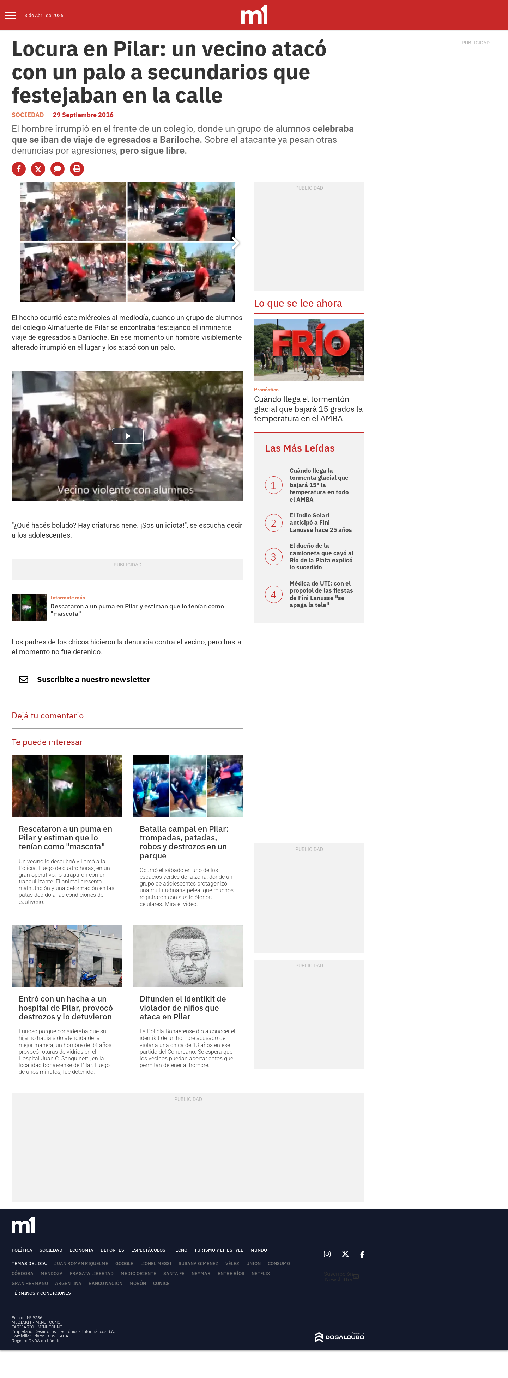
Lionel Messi (155, 1264)
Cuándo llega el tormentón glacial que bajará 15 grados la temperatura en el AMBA (308, 408)
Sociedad (28, 115)
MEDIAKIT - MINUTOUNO (36, 1322)
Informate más (67, 597)
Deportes (112, 1250)
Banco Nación (105, 1283)
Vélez (232, 1264)
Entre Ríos (231, 1273)
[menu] (15, 15)
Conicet (163, 1283)
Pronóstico (266, 389)
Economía (81, 1250)
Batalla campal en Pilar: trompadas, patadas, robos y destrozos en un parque (184, 842)
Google (124, 1264)
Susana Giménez (198, 1264)
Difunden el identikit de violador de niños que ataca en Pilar (183, 1007)
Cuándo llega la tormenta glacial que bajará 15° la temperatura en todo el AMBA (319, 485)
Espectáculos (148, 1250)
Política (22, 1250)
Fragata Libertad (92, 1273)
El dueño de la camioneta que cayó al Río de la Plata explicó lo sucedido (321, 556)
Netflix (261, 1273)
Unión (253, 1264)
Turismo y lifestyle (218, 1250)
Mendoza (52, 1273)
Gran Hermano (30, 1283)
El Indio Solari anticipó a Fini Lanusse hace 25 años (321, 523)
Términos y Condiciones (41, 1293)
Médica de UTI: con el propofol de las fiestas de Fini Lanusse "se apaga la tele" (321, 594)
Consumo (279, 1264)
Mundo (258, 1250)
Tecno (180, 1250)
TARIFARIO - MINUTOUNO (38, 1326)
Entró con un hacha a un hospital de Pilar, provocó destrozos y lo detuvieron (66, 1007)
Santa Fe (174, 1273)
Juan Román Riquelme (81, 1264)
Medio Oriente (138, 1273)
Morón (137, 1283)
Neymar (201, 1273)
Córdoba (23, 1273)
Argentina (68, 1283)
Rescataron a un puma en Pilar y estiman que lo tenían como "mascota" (137, 610)
